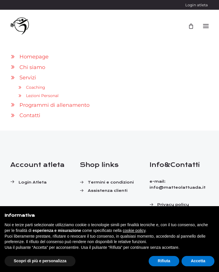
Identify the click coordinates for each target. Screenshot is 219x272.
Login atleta (196, 5)
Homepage (34, 57)
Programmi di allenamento (54, 105)
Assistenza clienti (108, 190)
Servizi (27, 77)
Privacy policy (173, 204)
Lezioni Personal (42, 95)
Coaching (35, 87)
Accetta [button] (198, 261)
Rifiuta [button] (164, 261)
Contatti (29, 115)
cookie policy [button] (134, 230)
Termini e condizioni (111, 182)
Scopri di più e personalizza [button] (40, 261)
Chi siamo (32, 67)
